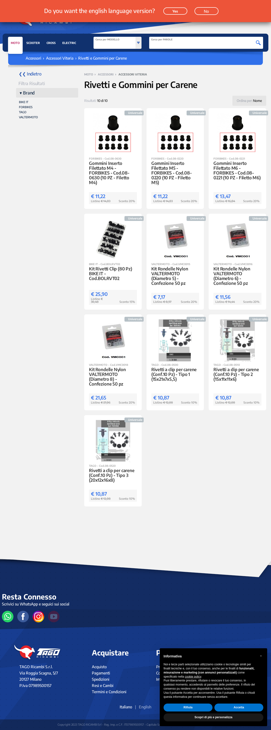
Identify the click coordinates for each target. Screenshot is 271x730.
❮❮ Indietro (30, 73)
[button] (261, 656)
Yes (175, 11)
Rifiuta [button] (187, 707)
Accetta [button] (239, 707)
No (206, 11)
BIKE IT (23, 102)
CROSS (51, 43)
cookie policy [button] (193, 676)
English (145, 707)
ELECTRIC (69, 43)
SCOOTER (33, 43)
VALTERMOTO (28, 117)
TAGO (22, 112)
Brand (29, 92)
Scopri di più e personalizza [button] (213, 717)
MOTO (15, 44)
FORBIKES (26, 107)
